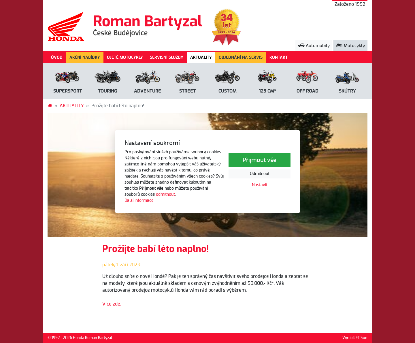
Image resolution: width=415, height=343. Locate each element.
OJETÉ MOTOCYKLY (125, 57)
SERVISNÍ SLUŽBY (166, 57)
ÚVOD (57, 57)
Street (187, 91)
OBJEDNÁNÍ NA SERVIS (241, 57)
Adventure (147, 91)
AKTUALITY (202, 57)
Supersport (67, 91)
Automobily (314, 46)
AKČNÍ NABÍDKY (84, 57)
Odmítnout (259, 174)
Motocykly (350, 46)
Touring (107, 91)
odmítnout (165, 194)
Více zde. (111, 304)
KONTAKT (278, 57)
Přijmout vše (259, 160)
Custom (227, 91)
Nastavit (259, 185)
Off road (307, 91)
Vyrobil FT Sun (354, 338)
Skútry (347, 91)
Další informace (139, 200)
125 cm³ (267, 91)
